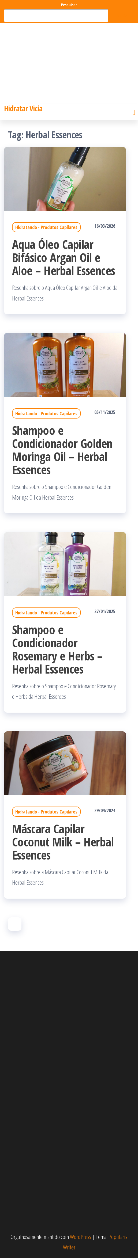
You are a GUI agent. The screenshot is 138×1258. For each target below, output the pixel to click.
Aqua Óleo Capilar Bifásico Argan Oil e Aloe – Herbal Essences (63, 257)
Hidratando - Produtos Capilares (46, 227)
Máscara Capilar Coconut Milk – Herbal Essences (63, 841)
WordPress (80, 1237)
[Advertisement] (69, 63)
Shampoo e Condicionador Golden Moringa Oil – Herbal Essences (62, 450)
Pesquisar (69, 4)
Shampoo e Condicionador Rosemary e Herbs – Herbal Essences (57, 649)
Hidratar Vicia (23, 108)
